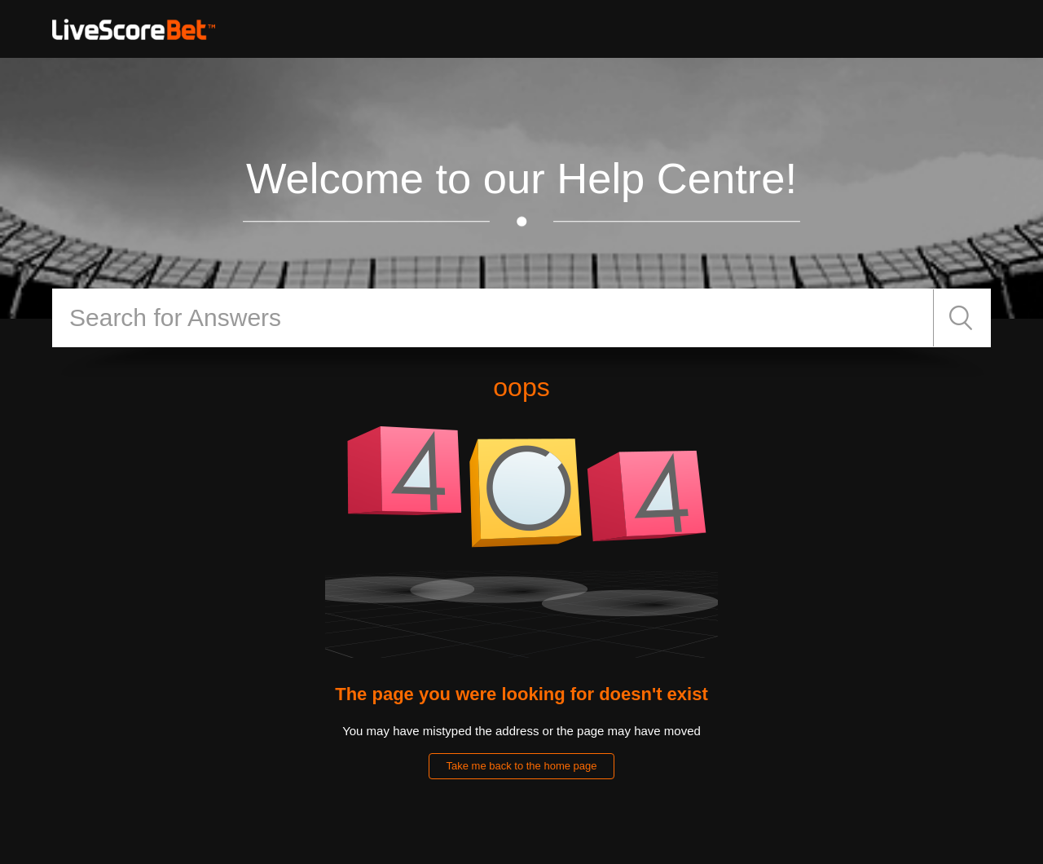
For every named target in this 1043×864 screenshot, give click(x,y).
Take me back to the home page (521, 766)
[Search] (493, 317)
